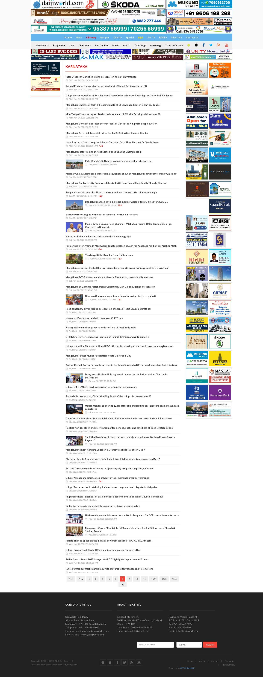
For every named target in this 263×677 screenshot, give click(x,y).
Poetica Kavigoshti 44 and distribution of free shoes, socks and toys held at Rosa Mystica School (119, 427)
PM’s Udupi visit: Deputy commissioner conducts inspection (118, 161)
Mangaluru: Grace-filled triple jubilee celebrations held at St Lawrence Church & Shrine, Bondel (130, 530)
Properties (59, 45)
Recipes (104, 37)
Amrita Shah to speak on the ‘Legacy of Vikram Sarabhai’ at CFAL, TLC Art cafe (109, 540)
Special (130, 37)
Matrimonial (42, 45)
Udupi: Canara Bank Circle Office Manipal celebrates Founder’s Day (103, 550)
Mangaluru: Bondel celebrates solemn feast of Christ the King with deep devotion (111, 123)
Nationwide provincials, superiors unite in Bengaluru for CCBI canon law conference (132, 515)
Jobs (72, 45)
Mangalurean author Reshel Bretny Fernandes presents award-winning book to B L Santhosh (117, 268)
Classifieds (85, 45)
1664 (153, 579)
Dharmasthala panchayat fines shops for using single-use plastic (121, 296)
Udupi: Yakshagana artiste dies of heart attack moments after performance (107, 477)
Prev (81, 579)
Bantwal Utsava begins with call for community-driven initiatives (102, 214)
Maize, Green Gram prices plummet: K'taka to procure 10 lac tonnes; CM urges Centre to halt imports (129, 225)
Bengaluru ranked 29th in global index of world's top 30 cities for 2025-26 (126, 201)
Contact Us (192, 37)
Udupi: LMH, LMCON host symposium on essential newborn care (101, 387)
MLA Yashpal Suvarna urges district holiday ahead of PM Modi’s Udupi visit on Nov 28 (113, 114)
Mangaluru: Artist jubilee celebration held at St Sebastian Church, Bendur (107, 133)
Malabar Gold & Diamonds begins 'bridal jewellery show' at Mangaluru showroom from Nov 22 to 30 (121, 173)
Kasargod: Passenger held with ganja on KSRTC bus (94, 318)
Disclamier (230, 661)
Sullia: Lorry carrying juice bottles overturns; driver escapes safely (103, 506)
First (71, 579)
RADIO (163, 37)
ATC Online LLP (187, 668)
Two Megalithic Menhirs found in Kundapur (109, 255)
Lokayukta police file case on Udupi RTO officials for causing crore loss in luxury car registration (119, 346)
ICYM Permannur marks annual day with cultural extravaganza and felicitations (109, 568)
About (202, 661)
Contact (214, 661)
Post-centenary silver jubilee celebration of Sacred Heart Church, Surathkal (108, 308)
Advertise (176, 37)
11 (144, 579)
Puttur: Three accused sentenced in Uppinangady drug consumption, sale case (109, 468)
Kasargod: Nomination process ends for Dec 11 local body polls (101, 327)
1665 (164, 579)
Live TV (151, 37)
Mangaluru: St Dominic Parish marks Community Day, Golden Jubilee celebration (110, 286)
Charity (117, 37)
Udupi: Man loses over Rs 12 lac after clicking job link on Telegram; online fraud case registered (132, 407)
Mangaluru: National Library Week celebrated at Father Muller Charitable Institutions (126, 376)
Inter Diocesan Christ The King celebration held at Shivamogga (101, 76)
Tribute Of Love (174, 45)
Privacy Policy (228, 664)
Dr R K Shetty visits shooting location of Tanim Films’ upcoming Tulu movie (107, 336)
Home (190, 661)
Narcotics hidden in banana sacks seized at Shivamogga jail (98, 236)
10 (136, 579)
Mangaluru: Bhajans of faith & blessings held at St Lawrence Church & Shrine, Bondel (113, 104)
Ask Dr (127, 45)
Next (174, 579)
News (79, 37)
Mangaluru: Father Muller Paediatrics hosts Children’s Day (98, 355)
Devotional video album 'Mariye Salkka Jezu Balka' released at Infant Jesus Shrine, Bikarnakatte (119, 418)
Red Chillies (101, 45)
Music (115, 45)
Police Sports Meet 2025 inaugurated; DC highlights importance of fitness (107, 559)
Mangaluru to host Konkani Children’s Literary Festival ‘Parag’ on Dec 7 (105, 449)
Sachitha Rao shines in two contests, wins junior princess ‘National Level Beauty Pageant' (130, 439)
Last (123, 584)
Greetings (140, 45)
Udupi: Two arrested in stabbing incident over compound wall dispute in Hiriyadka (111, 487)
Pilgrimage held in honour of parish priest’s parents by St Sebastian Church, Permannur (114, 496)
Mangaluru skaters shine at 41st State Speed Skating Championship (104, 151)
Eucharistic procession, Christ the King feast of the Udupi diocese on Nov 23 (108, 396)
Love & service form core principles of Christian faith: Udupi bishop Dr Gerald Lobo (112, 142)
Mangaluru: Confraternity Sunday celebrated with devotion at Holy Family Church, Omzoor (116, 183)
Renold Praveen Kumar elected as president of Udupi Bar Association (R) (106, 86)
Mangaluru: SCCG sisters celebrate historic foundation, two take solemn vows (109, 277)
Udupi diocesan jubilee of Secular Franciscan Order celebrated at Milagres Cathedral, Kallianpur (119, 95)
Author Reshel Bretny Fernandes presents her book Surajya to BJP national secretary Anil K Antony (121, 365)
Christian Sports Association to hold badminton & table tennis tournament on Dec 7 (113, 459)
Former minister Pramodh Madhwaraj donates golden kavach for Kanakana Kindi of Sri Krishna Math (121, 245)
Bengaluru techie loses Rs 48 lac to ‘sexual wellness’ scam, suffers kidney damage (111, 192)
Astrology (155, 45)
